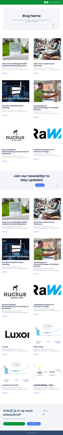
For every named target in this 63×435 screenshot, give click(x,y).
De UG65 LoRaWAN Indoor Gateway (12, 107)
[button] (21, 2)
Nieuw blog (38, 347)
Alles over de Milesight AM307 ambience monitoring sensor (14, 65)
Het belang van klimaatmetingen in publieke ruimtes (46, 108)
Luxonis (5, 347)
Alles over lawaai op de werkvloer (44, 65)
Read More (4, 73)
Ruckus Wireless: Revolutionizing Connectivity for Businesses (15, 152)
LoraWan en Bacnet (10, 385)
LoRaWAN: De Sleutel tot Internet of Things (44, 151)
